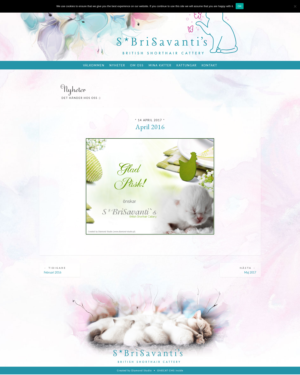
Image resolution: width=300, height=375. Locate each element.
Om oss (137, 65)
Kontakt (209, 65)
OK (240, 6)
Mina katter (160, 65)
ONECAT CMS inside (170, 371)
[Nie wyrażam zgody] (295, 6)
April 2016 (150, 126)
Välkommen (94, 65)
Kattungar (186, 65)
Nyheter (117, 65)
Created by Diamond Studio (134, 371)
